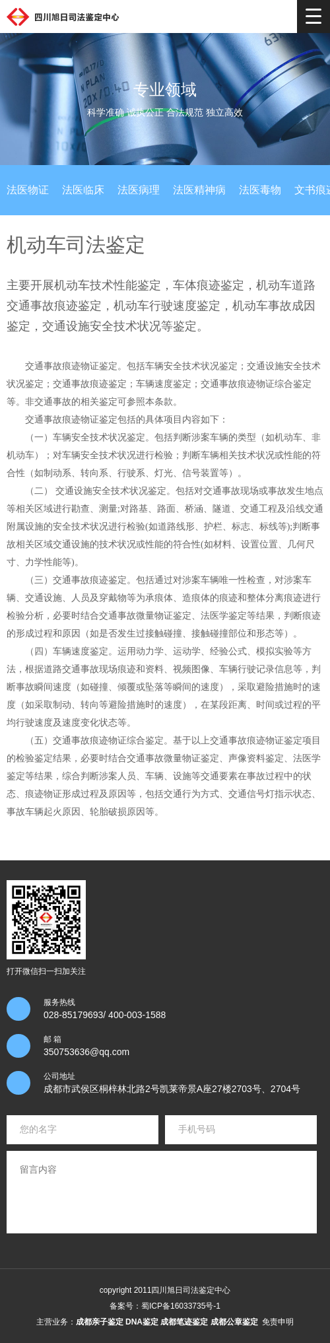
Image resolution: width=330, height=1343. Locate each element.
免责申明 (278, 1321)
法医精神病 (199, 189)
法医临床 (83, 189)
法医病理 (138, 189)
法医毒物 (260, 189)
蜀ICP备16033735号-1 (180, 1306)
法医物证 (28, 189)
